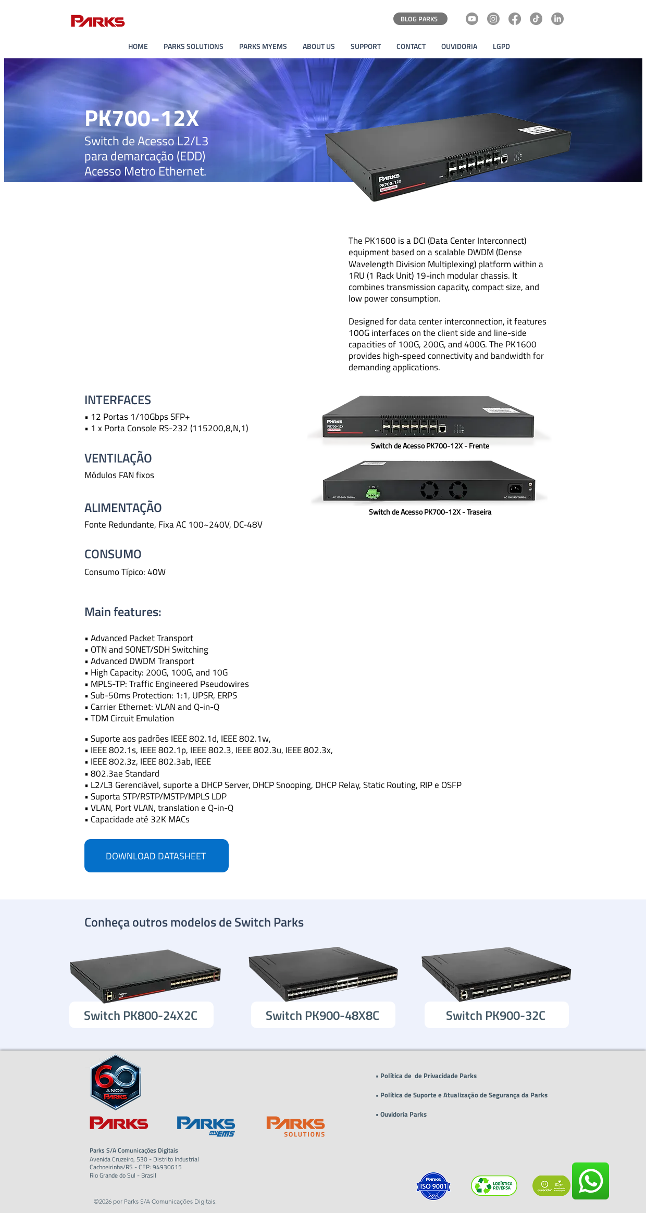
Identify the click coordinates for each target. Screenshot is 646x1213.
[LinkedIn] (557, 18)
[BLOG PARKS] (420, 18)
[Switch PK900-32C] (497, 1015)
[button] (319, 46)
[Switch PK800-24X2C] (141, 1015)
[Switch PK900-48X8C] (323, 1015)
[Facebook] (514, 18)
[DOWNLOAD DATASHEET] (156, 855)
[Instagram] (493, 18)
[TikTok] (536, 18)
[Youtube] (472, 18)
